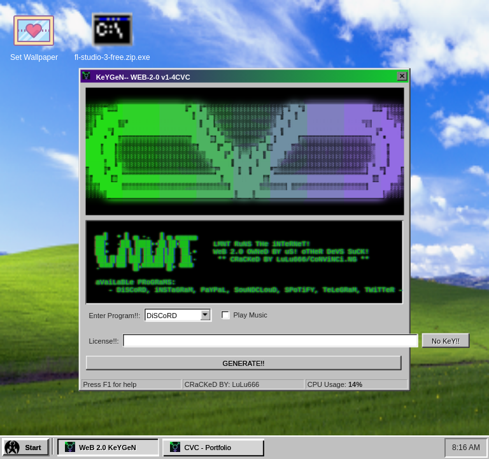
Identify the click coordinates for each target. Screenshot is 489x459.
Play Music (250, 315)
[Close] (402, 76)
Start (33, 447)
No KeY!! (446, 340)
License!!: (104, 340)
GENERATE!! (244, 363)
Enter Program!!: (115, 315)
